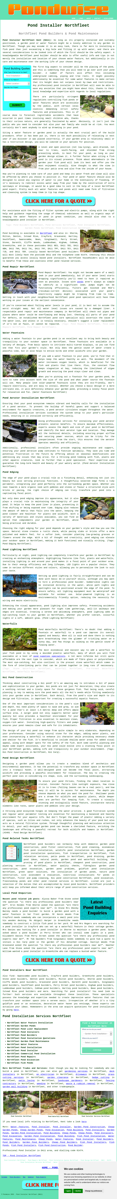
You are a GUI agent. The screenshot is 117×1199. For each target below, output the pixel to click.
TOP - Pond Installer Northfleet (22, 1156)
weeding (41, 1083)
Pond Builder (75, 1145)
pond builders (70, 252)
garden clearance (57, 1077)
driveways (81, 1074)
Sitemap (4, 1177)
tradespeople (66, 1087)
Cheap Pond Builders (64, 1142)
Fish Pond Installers (93, 1142)
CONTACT (97, 18)
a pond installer (13, 927)
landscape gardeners (70, 1080)
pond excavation (32, 869)
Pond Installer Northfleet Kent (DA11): (27, 40)
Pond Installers (95, 1130)
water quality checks (65, 866)
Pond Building (75, 1130)
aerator (110, 439)
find (11, 976)
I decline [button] (78, 1191)
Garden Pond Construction (89, 1127)
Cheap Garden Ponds (31, 1130)
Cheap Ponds (69, 1133)
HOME (74, 18)
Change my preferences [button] (93, 1191)
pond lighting (52, 606)
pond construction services (82, 887)
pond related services (55, 881)
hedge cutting (100, 1077)
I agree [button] (68, 1191)
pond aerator (18, 407)
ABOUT (88, 18)
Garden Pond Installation (26, 1133)
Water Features (20, 1127)
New (24, 1177)
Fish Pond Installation (91, 1136)
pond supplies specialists (49, 656)
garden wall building (15, 1087)
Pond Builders (105, 1139)
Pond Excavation (54, 1130)
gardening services (76, 1071)
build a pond (11, 1071)
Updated (30, 1177)
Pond (5, 233)
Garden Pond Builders (36, 1142)
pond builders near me (87, 945)
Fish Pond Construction (52, 1145)
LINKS (80, 18)
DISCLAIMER (108, 18)
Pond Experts (41, 1177)
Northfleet (46, 233)
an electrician (45, 1074)
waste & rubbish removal (80, 1083)
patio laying (27, 1080)
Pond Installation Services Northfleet (37, 1016)
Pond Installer (41, 1127)
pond (110, 67)
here (16, 1010)
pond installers (56, 258)
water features (93, 997)
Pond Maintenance (25, 1139)
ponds (80, 282)
